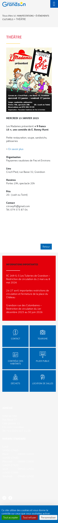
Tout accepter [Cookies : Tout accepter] (10, 517)
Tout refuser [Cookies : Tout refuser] (29, 517)
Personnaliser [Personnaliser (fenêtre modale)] (48, 517)
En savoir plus (15, 149)
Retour (46, 246)
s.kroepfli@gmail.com (18, 206)
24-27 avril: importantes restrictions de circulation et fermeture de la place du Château (27, 294)
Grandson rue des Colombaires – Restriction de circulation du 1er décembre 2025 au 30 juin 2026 (24, 309)
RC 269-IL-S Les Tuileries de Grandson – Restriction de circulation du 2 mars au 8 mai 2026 (28, 279)
